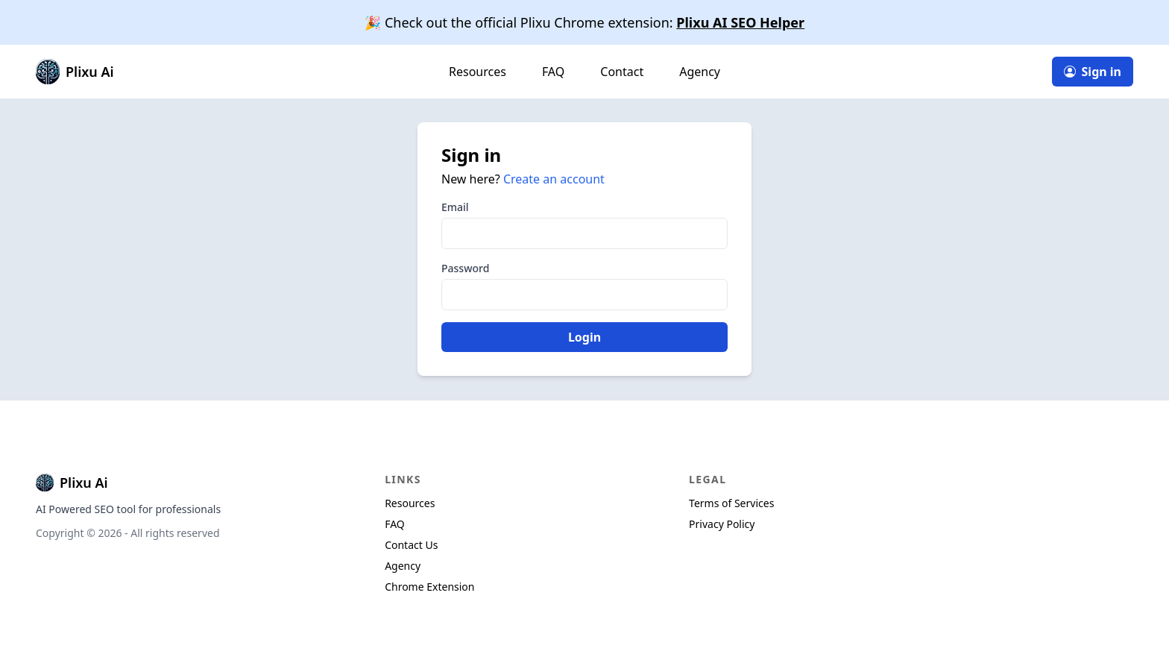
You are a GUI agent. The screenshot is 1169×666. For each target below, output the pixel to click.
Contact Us (411, 545)
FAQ (553, 71)
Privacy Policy (721, 524)
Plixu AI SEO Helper (740, 22)
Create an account (554, 179)
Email (455, 207)
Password (465, 268)
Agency (699, 71)
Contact (621, 71)
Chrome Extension (429, 586)
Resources (477, 71)
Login (584, 337)
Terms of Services (731, 503)
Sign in (1092, 71)
